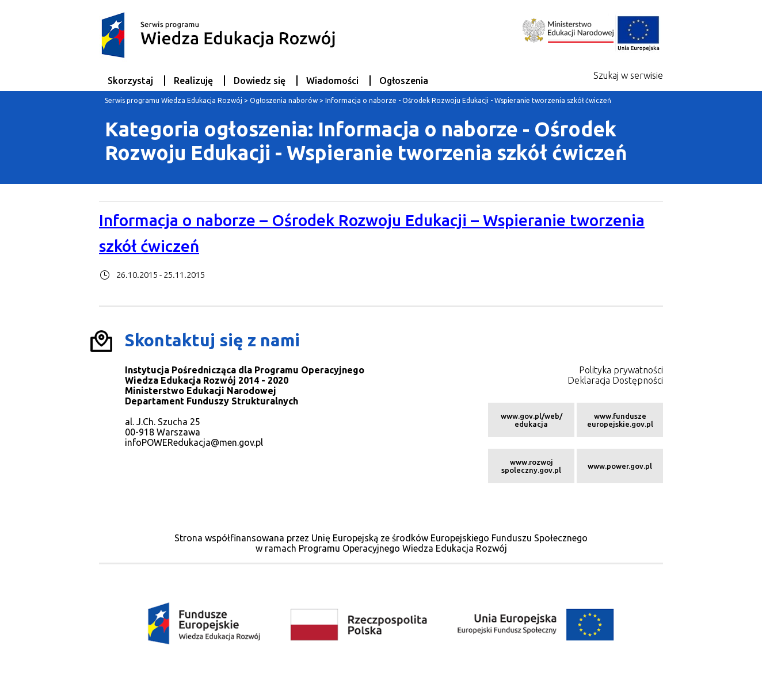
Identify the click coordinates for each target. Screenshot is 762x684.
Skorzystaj (130, 80)
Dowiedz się (259, 80)
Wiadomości (332, 80)
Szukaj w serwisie (628, 75)
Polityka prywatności (621, 370)
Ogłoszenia (403, 80)
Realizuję (193, 80)
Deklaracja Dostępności (615, 380)
